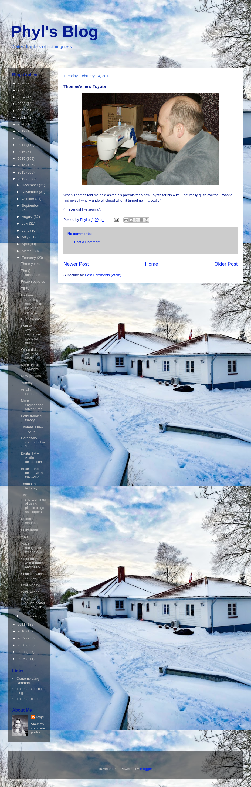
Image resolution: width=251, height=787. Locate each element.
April (26, 244)
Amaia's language (30, 392)
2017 (22, 145)
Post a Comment (87, 242)
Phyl (40, 717)
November (30, 192)
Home (151, 264)
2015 (22, 158)
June (26, 230)
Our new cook (31, 319)
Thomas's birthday (29, 486)
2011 (22, 624)
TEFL (25, 288)
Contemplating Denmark (27, 680)
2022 (22, 111)
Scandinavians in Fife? (32, 576)
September (30, 206)
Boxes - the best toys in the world (32, 473)
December (30, 185)
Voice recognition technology (31, 547)
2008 (22, 645)
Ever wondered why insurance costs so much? (32, 334)
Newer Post (76, 264)
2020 (22, 124)
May (25, 237)
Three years (30, 264)
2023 (22, 104)
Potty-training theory (31, 418)
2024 (22, 97)
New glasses (31, 376)
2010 (22, 631)
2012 (22, 179)
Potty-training (31, 530)
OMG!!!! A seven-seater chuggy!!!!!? (33, 603)
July (25, 223)
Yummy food (30, 383)
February (29, 258)
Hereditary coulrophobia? (33, 442)
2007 (22, 652)
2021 (22, 117)
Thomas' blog (27, 699)
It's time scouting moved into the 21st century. (31, 303)
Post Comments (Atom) (103, 275)
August (28, 217)
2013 (22, 172)
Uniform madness (30, 521)
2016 (22, 152)
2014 (22, 165)
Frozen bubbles (33, 281)
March (27, 251)
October (28, 199)
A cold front (29, 537)
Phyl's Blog (54, 31)
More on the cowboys (30, 367)
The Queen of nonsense (31, 273)
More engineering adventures (32, 405)
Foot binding (30, 585)
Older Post (226, 264)
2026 (22, 83)
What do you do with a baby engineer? (33, 563)
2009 (22, 638)
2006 (22, 659)
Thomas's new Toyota (32, 429)
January (28, 616)
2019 (22, 131)
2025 (22, 90)
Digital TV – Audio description (31, 457)
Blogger (146, 769)
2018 (22, 138)
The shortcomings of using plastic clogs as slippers (33, 503)
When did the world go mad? (31, 354)
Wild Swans (30, 592)
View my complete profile (38, 728)
